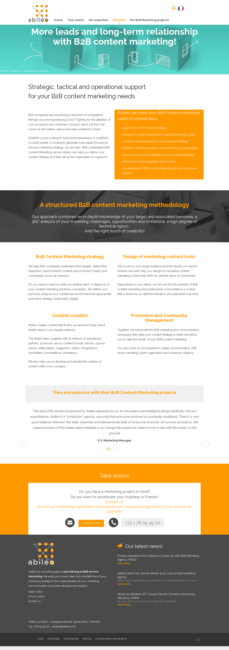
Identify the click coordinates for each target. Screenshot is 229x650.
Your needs (76, 20)
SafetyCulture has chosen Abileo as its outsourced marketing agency (156, 575)
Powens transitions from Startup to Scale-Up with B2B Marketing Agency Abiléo (158, 557)
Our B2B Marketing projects (149, 20)
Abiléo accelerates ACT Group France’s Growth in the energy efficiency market (156, 596)
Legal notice (35, 591)
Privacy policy (36, 596)
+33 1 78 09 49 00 (142, 522)
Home (58, 20)
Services (119, 20)
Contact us (34, 601)
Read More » (124, 563)
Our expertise (98, 20)
